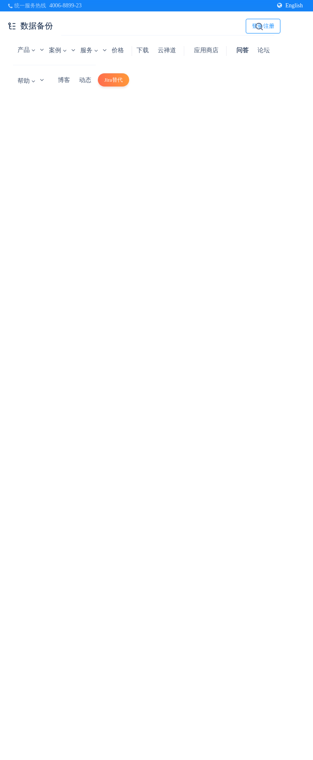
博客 (64, 80)
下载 (143, 50)
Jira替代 (113, 80)
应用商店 (206, 50)
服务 (89, 50)
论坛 (264, 50)
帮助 (26, 81)
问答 (242, 50)
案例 (57, 50)
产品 (26, 50)
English (290, 5)
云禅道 (167, 50)
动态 (85, 80)
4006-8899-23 (65, 5)
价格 (118, 50)
